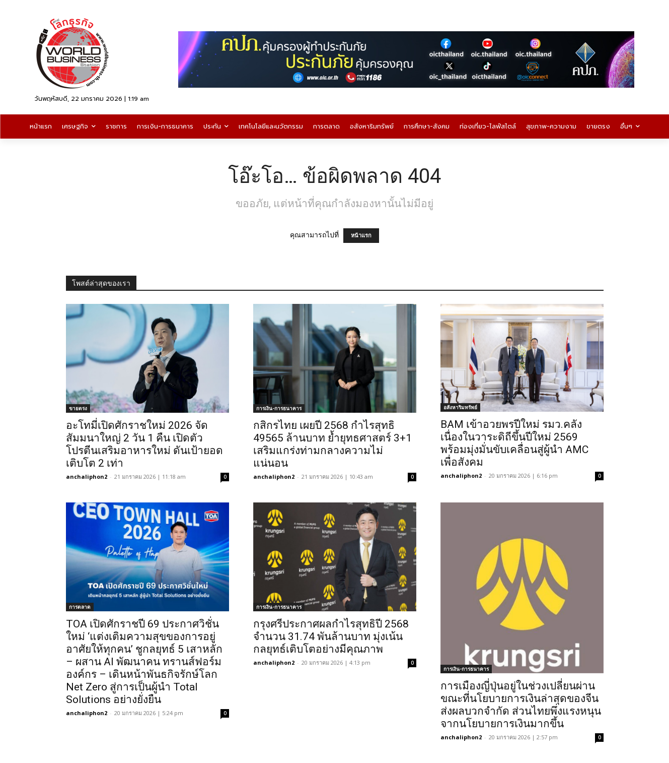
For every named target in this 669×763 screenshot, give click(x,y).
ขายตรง (78, 408)
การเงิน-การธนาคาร (279, 408)
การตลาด (80, 606)
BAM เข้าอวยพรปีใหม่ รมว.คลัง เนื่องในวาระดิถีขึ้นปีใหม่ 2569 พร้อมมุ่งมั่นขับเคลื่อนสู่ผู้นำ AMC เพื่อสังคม (514, 443)
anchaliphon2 (86, 476)
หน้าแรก (361, 235)
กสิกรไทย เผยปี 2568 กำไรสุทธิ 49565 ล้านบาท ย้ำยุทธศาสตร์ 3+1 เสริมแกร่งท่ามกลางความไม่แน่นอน (332, 444)
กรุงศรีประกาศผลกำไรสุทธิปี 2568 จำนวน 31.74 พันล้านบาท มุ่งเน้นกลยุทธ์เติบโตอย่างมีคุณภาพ (331, 636)
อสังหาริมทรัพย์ (460, 407)
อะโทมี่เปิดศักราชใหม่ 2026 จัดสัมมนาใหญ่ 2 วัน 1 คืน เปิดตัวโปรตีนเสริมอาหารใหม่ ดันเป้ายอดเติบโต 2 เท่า (144, 444)
